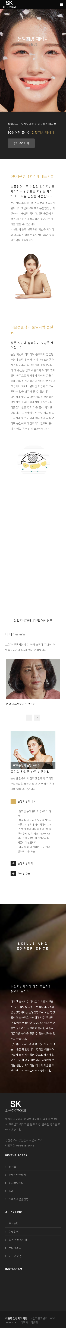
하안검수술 (24, 873)
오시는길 (14, 1223)
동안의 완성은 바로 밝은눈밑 (30, 771)
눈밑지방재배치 (27, 801)
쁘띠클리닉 (15, 1247)
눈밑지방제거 (25, 863)
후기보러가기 (21, 143)
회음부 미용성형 (18, 1239)
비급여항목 (15, 1256)
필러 (11, 1191)
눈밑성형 (14, 1231)
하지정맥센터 (16, 1182)
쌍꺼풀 (12, 1166)
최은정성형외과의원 (16, 1318)
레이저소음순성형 (19, 1199)
